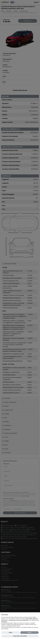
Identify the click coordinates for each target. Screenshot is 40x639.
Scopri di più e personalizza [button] (20, 636)
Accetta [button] (29, 632)
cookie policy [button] (4, 621)
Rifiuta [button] (10, 632)
